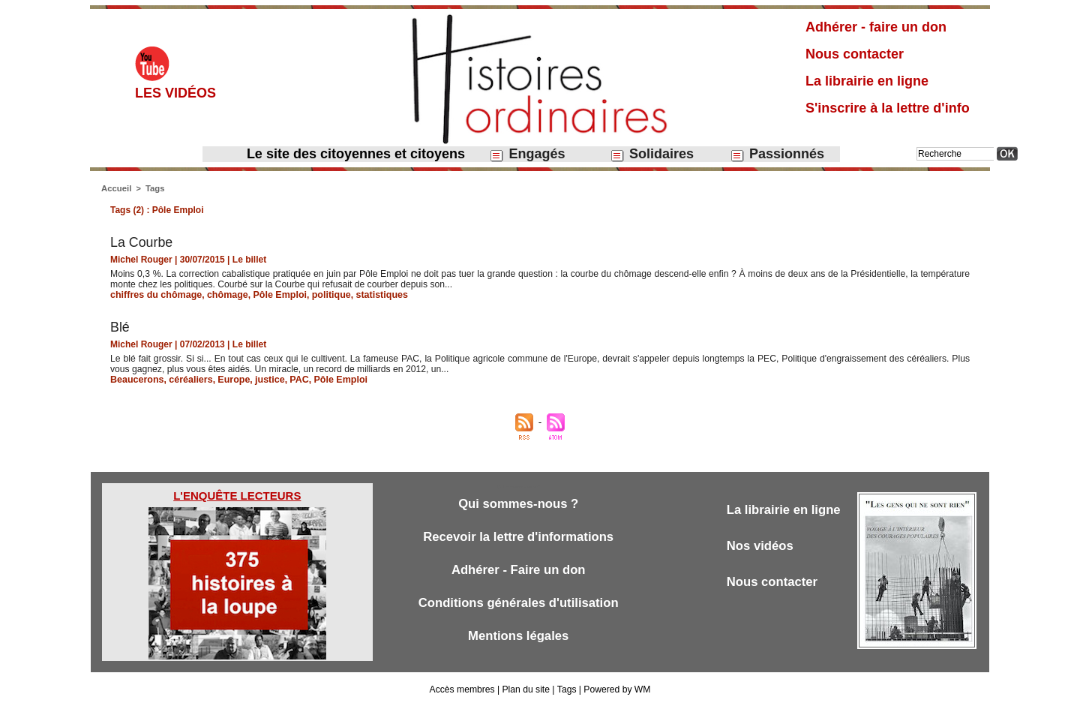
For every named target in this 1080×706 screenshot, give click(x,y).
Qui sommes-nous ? (518, 504)
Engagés (527, 154)
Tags (154, 188)
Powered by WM (617, 689)
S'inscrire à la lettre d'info (888, 108)
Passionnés (777, 154)
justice (264, 379)
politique (323, 295)
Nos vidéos (761, 546)
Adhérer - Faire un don (518, 570)
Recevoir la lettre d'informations (519, 537)
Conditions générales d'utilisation (518, 603)
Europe (229, 379)
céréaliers (187, 379)
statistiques (371, 295)
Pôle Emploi (273, 295)
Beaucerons (136, 379)
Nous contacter (855, 54)
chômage (223, 295)
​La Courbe (141, 242)
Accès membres (462, 689)
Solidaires (652, 154)
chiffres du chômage (154, 295)
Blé (120, 327)
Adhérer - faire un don (876, 27)
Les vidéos (175, 93)
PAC (293, 379)
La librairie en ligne (867, 81)
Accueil (115, 188)
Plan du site (526, 689)
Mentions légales (518, 636)
